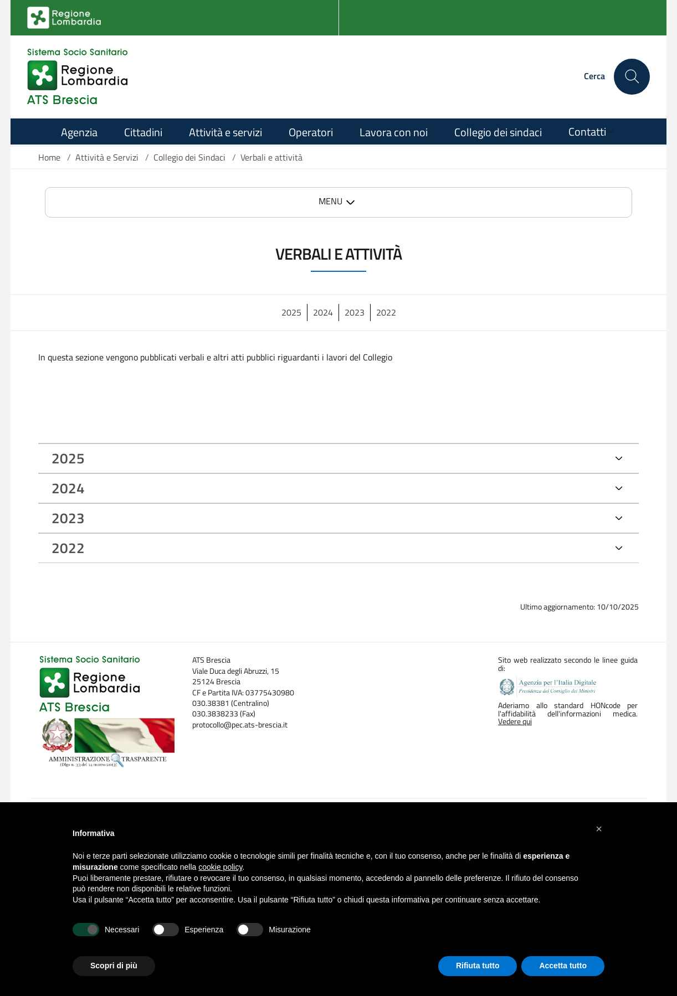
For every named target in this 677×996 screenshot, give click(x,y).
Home (49, 157)
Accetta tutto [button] (563, 965)
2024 (323, 312)
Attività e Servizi (107, 157)
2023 (355, 312)
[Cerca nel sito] (632, 77)
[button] (599, 829)
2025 (291, 312)
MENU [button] (330, 201)
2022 (386, 312)
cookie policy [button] (220, 867)
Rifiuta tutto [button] (478, 965)
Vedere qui (515, 721)
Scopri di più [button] (113, 965)
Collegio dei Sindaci (189, 157)
